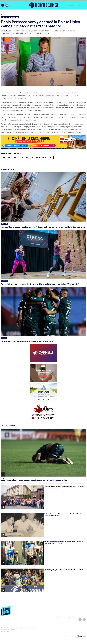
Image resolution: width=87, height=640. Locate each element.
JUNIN (3, 157)
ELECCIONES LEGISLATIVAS (39, 157)
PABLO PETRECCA (13, 157)
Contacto (80, 617)
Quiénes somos (69, 617)
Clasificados (58, 617)
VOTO (51, 157)
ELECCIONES (24, 157)
